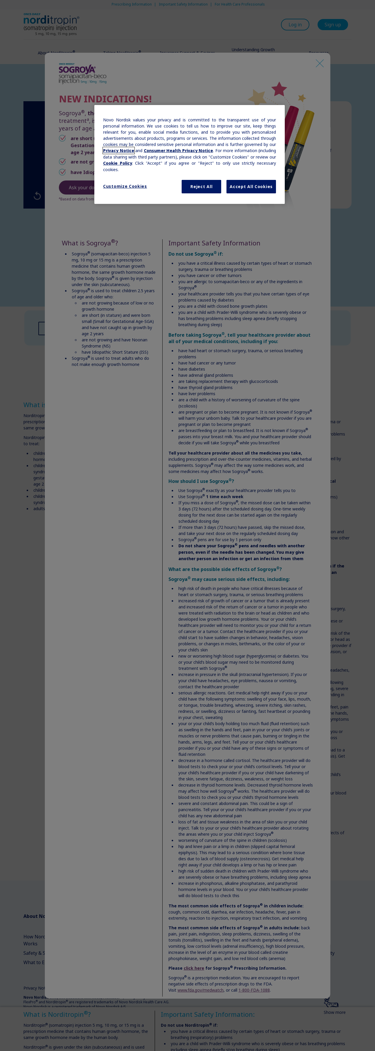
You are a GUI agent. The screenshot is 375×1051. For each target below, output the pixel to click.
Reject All (201, 186)
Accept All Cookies (251, 186)
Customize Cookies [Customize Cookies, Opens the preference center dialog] (125, 186)
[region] (189, 154)
